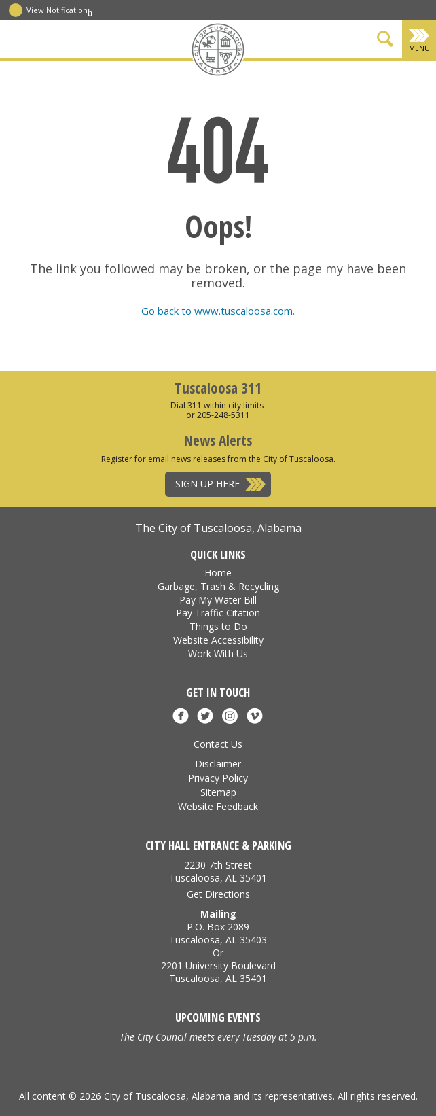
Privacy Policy (218, 777)
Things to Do (218, 626)
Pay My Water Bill (218, 599)
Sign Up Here (207, 483)
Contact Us (218, 743)
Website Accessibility (218, 639)
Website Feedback (218, 806)
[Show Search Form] (385, 41)
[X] (183, 77)
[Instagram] (253, 77)
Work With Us (218, 653)
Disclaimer (218, 763)
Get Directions (218, 894)
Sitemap (218, 792)
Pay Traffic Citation (218, 612)
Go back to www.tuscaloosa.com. (218, 310)
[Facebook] (164, 77)
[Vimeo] (272, 77)
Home (218, 572)
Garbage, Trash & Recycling (218, 586)
